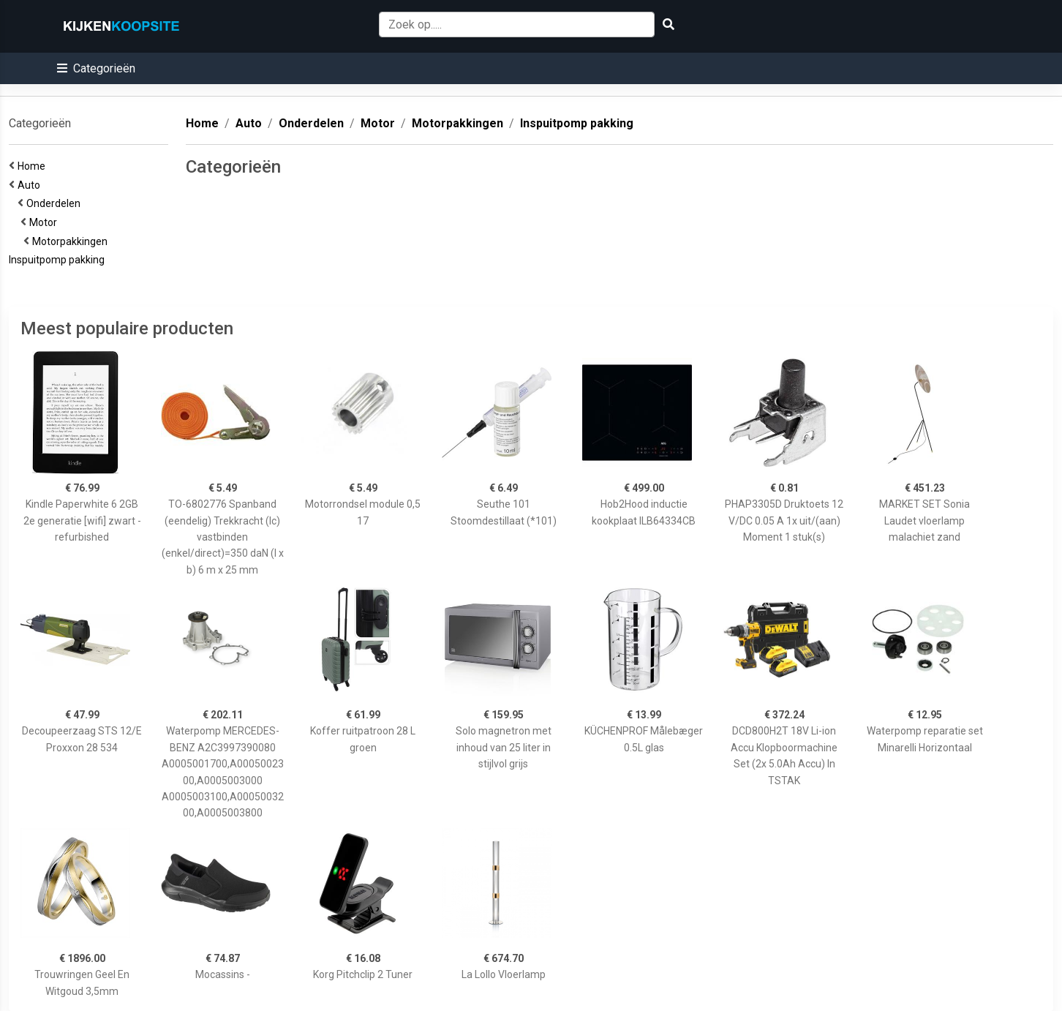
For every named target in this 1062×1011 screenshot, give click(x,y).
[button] (96, 68)
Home (34, 166)
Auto (31, 185)
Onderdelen (55, 203)
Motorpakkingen (72, 241)
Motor (45, 222)
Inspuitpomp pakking (59, 260)
